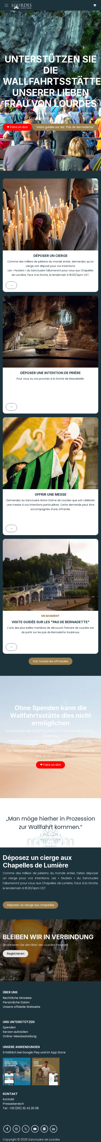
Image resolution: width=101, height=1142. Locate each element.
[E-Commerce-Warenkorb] (94, 5)
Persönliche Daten (16, 1002)
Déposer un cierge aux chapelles (30, 905)
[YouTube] (35, 1129)
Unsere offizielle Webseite (21, 1007)
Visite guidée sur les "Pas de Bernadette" (65, 127)
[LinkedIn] (53, 1129)
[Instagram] (16, 1129)
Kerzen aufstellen (15, 1032)
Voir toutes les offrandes (50, 661)
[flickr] (44, 1129)
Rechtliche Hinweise (17, 998)
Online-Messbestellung (19, 1036)
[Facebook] (7, 1129)
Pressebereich (13, 1104)
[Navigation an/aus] (6, 5)
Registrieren (15, 953)
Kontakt (8, 1099)
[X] (25, 1129)
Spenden (9, 1027)
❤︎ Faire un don (17, 127)
